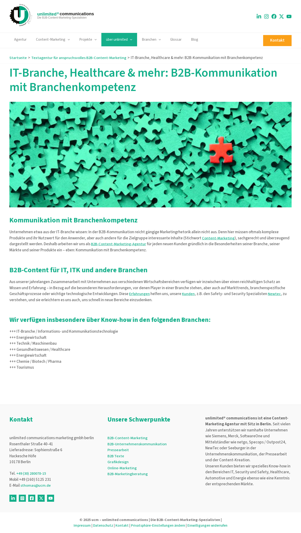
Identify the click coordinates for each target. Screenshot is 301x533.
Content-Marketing (50, 39)
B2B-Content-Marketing (127, 438)
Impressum (78, 525)
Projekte (82, 39)
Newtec (275, 294)
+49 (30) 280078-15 (32, 474)
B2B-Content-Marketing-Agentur (119, 244)
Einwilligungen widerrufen (210, 525)
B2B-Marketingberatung (128, 474)
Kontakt (120, 525)
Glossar (163, 39)
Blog (180, 39)
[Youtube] (289, 16)
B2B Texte (116, 456)
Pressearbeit (118, 450)
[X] (281, 16)
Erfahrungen (139, 294)
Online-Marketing (122, 468)
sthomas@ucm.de (35, 486)
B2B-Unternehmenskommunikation (137, 444)
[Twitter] (41, 498)
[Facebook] (274, 16)
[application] (64, 39)
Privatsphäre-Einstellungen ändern (158, 525)
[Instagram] (266, 16)
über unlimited (111, 39)
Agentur (19, 39)
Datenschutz (100, 525)
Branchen (141, 39)
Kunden (189, 294)
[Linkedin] (258, 16)
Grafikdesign (118, 462)
